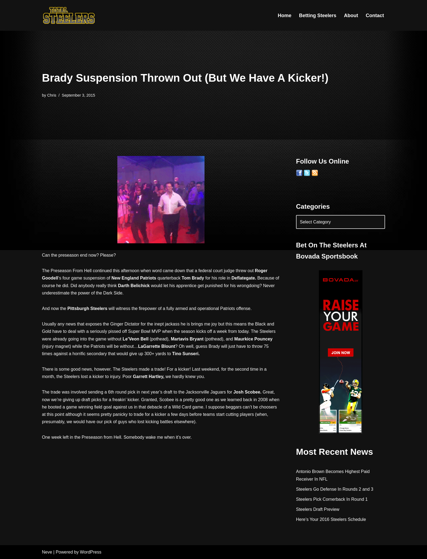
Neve (47, 552)
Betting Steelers (317, 15)
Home (284, 15)
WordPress (90, 552)
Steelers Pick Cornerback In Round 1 (332, 499)
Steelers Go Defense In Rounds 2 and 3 (334, 489)
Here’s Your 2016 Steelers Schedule (331, 519)
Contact (375, 15)
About (351, 15)
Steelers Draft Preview (317, 509)
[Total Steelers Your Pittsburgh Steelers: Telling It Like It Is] (69, 15)
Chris (51, 95)
